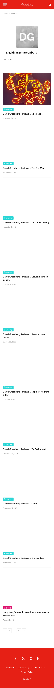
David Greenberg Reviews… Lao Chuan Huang (26, 223)
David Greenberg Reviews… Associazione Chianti (24, 336)
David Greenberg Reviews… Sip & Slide (22, 114)
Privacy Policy (27, 672)
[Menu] (5, 4)
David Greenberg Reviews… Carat (20, 504)
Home (5, 13)
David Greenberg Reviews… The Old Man (23, 168)
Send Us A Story (39, 668)
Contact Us (10, 668)
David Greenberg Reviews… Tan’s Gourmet (24, 449)
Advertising (23, 668)
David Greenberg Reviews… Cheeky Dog (23, 558)
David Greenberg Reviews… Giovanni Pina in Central (25, 278)
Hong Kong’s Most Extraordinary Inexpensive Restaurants (26, 614)
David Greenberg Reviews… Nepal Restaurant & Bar (26, 393)
